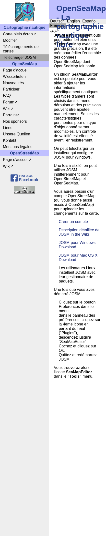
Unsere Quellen (16, 134)
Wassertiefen (14, 76)
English (73, 21)
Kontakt (9, 140)
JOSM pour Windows (77, 243)
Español (89, 21)
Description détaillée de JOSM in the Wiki (79, 232)
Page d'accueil (15, 70)
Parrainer (11, 115)
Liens (7, 128)
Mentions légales (17, 147)
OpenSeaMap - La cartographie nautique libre (81, 26)
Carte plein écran (18, 34)
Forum (8, 102)
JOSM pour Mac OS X (78, 255)
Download (67, 247)
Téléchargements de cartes (21, 49)
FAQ (7, 95)
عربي (54, 30)
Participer (11, 89)
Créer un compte (73, 222)
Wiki (6, 109)
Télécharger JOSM (19, 57)
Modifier (10, 40)
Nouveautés (13, 83)
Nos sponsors (15, 121)
